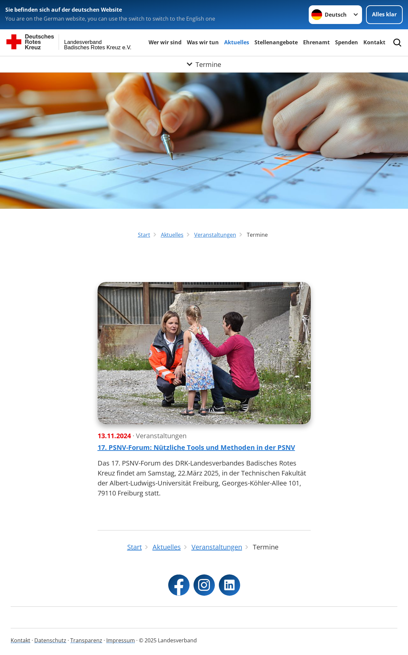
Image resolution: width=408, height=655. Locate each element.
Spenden (346, 42)
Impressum (120, 640)
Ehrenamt (316, 42)
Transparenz (86, 640)
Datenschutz (50, 640)
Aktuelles (236, 42)
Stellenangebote (276, 42)
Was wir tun (203, 42)
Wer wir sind (165, 42)
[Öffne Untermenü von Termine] (204, 64)
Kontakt (374, 42)
